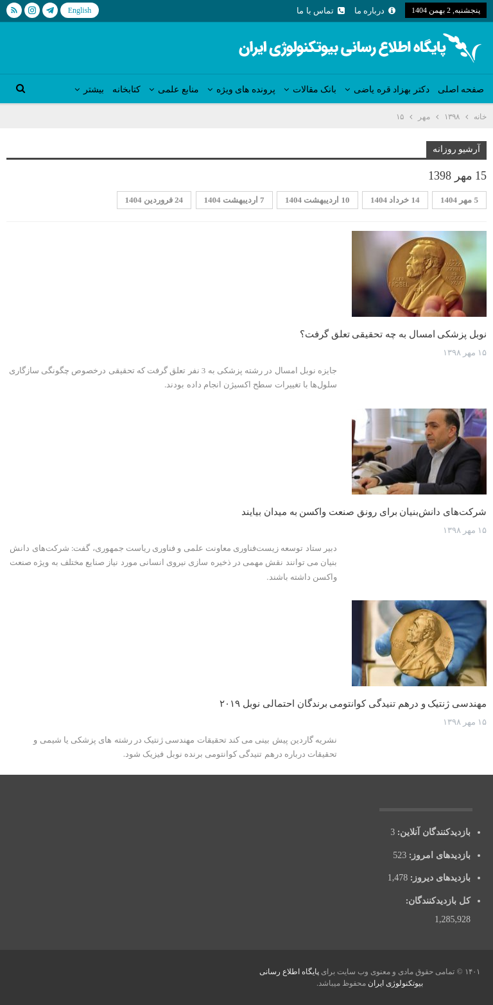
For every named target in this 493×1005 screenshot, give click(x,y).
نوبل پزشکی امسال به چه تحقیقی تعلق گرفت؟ (393, 334)
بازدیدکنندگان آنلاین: (433, 832)
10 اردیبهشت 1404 (317, 200)
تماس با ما (321, 10)
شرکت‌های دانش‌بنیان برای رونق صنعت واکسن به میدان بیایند (364, 512)
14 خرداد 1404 (395, 200)
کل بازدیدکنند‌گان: (437, 901)
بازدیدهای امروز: (438, 855)
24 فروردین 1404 (154, 200)
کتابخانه (126, 89)
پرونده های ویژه (245, 89)
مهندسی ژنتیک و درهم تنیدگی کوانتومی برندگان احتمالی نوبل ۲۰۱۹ (353, 703)
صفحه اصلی (461, 89)
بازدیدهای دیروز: (439, 878)
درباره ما (374, 10)
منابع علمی (178, 89)
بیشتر (93, 89)
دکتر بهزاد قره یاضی (391, 89)
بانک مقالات (315, 89)
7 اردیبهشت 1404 (234, 200)
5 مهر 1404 (459, 200)
